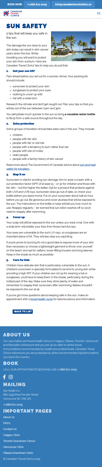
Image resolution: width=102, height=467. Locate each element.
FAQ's (6, 423)
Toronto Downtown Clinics (19, 441)
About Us (8, 417)
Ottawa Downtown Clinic (18, 452)
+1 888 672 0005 (37, 4)
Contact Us (10, 429)
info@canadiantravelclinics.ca (73, 4)
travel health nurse (41, 299)
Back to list (23, 311)
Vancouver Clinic (13, 447)
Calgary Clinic (11, 435)
